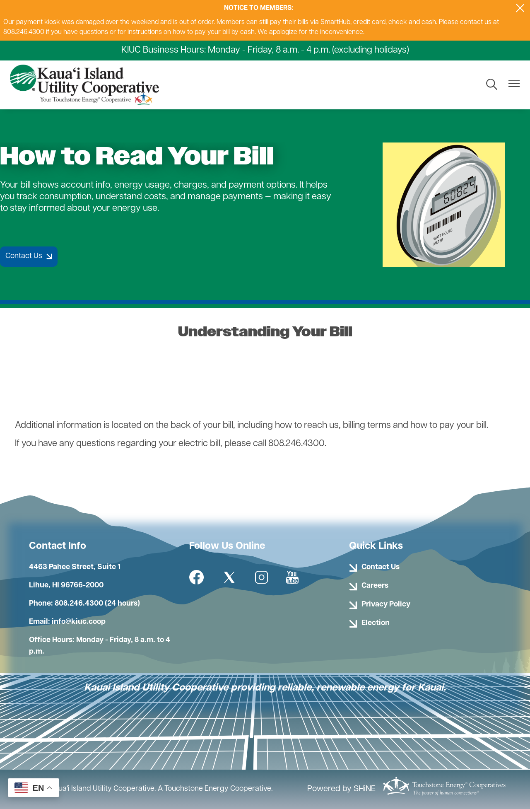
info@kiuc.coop (79, 622)
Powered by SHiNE (341, 789)
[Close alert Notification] (520, 8)
